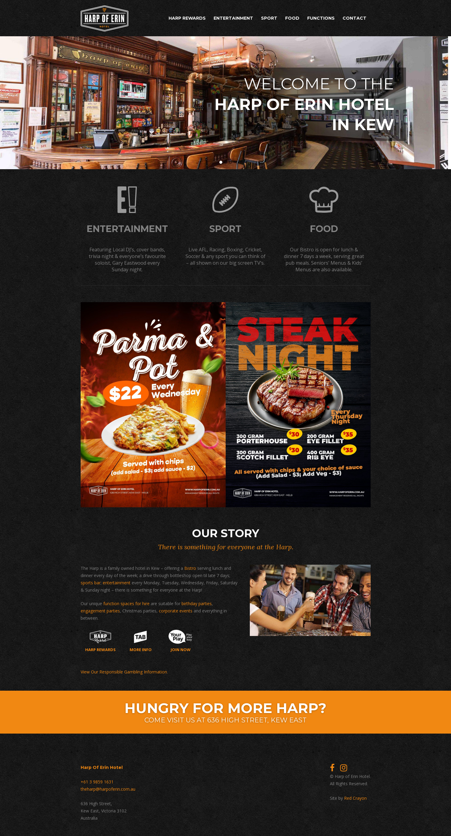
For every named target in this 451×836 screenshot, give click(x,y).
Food (292, 18)
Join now (180, 640)
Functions (321, 18)
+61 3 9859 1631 (97, 781)
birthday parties (197, 602)
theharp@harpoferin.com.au (108, 788)
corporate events (175, 610)
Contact (354, 18)
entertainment (116, 582)
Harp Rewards (187, 18)
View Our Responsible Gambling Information (124, 671)
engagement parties (100, 610)
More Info (141, 640)
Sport (269, 18)
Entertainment (233, 18)
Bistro (190, 567)
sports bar (91, 582)
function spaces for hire (126, 602)
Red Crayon (355, 797)
